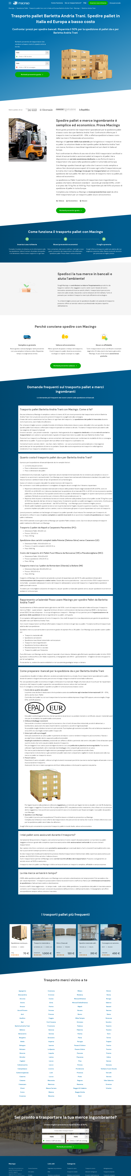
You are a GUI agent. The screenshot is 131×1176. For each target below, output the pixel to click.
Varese (108, 1061)
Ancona (22, 999)
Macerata (51, 1080)
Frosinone (51, 1026)
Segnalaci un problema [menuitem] (54, 1168)
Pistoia (79, 1065)
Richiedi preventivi (32, 74)
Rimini (108, 991)
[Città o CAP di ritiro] (32, 56)
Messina (51, 1096)
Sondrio (108, 1022)
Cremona (51, 991)
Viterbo (108, 1088)
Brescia (22, 1053)
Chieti (22, 1088)
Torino (108, 1038)
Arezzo (22, 1006)
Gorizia (51, 1034)
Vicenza (109, 1084)
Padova (80, 1026)
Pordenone (80, 1069)
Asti (22, 1014)
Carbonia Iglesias (22, 1073)
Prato (80, 1076)
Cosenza (22, 1096)
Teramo (108, 1030)
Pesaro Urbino (80, 1049)
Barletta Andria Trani (22, 1026)
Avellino (22, 1018)
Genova (51, 1030)
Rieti (80, 1096)
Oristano (80, 1022)
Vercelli (108, 1073)
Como (22, 1092)
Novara (79, 1010)
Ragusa (79, 1080)
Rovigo (108, 999)
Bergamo (22, 1038)
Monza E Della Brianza (80, 1003)
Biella (22, 1041)
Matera (51, 1092)
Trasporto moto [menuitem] (90, 1168)
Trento (108, 1045)
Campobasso (22, 1069)
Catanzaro (22, 1084)
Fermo (51, 1006)
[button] (10, 3)
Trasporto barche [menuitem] (109, 1172)
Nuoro (80, 1014)
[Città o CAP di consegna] (32, 67)
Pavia (80, 1038)
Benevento (22, 1034)
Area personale (115, 3)
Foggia (51, 1018)
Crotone (51, 995)
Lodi (51, 1073)
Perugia (80, 1041)
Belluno (22, 1030)
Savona (108, 1010)
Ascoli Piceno (22, 1010)
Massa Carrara (51, 1088)
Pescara (80, 1053)
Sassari (108, 1006)
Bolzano (22, 1049)
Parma (80, 1034)
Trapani (108, 1041)
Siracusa (109, 1018)
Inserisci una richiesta (98, 3)
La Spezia (51, 1049)
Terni (109, 1034)
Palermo (80, 1030)
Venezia (109, 1065)
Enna (51, 1003)
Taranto (108, 1026)
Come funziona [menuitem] (57, 3)
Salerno (108, 1003)
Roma (109, 995)
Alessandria (22, 995)
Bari (22, 1022)
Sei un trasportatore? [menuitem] (73, 3)
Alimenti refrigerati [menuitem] (91, 1172)
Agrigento (22, 991)
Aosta (22, 1003)
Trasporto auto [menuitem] (72, 1168)
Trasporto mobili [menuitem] (72, 1172)
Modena (80, 995)
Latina (51, 1057)
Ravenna (80, 1084)
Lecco (51, 1065)
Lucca (51, 1076)
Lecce (51, 1061)
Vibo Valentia (108, 1080)
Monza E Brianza (80, 999)
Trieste (108, 1053)
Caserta (22, 1076)
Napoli (80, 1006)
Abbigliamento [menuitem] (108, 1168)
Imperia (51, 1041)
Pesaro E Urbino (80, 1045)
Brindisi (22, 1057)
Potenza (80, 1073)
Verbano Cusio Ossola (109, 1069)
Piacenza (80, 1057)
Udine (109, 1057)
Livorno (51, 1069)
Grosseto (51, 1038)
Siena (109, 1014)
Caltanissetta (22, 1065)
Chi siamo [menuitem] (31, 1172)
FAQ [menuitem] (84, 3)
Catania (22, 1080)
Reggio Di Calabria (79, 1088)
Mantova (51, 1084)
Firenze (51, 1014)
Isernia (51, 1045)
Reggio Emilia (80, 1092)
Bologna (22, 1045)
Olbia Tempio (80, 1018)
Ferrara (51, 1010)
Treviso (108, 1049)
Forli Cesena (51, 1022)
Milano (80, 991)
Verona (108, 1076)
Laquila (51, 1053)
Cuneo (51, 999)
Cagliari (22, 1061)
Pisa (79, 1061)
